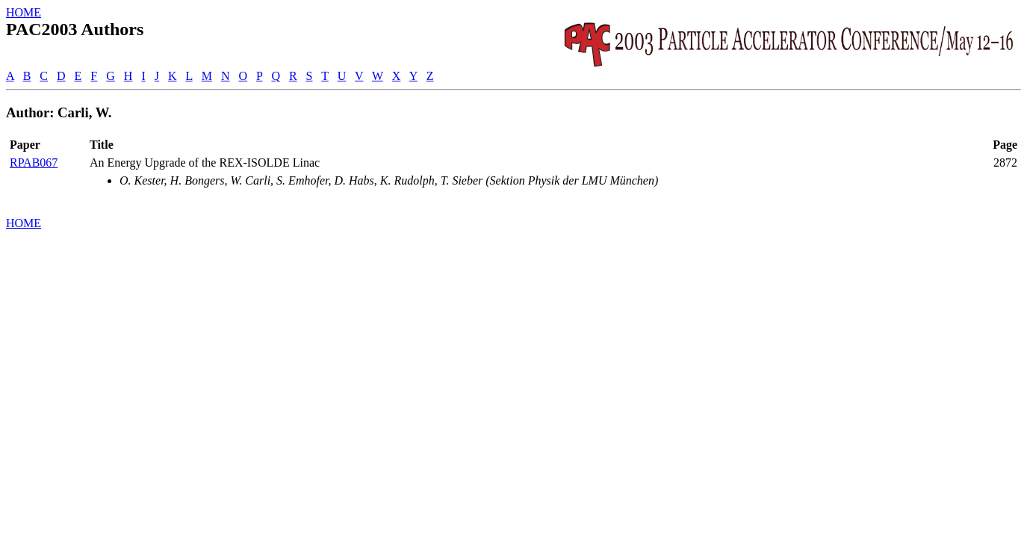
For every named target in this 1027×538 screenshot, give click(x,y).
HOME (23, 12)
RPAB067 (34, 162)
